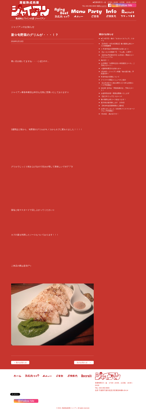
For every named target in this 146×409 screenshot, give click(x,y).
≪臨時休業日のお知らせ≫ (111, 68)
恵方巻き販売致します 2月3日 (113, 103)
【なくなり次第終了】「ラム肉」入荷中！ (117, 52)
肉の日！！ (105, 60)
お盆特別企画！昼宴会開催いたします (115, 93)
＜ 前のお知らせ (20, 362)
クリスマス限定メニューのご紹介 (113, 80)
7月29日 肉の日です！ (110, 114)
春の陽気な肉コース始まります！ (113, 99)
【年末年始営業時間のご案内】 (112, 106)
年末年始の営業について (110, 77)
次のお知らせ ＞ (84, 362)
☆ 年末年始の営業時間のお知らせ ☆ (115, 49)
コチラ (104, 6)
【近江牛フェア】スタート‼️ (111, 96)
